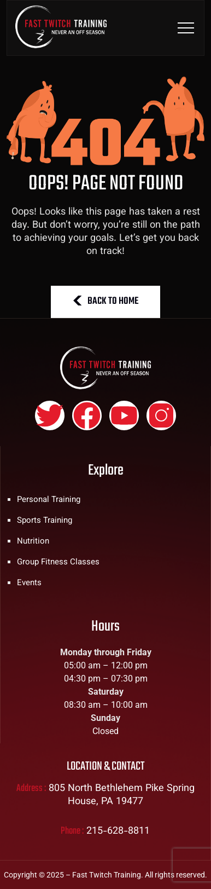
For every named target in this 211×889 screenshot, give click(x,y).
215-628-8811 (118, 831)
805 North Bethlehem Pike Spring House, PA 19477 (122, 795)
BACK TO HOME (105, 301)
